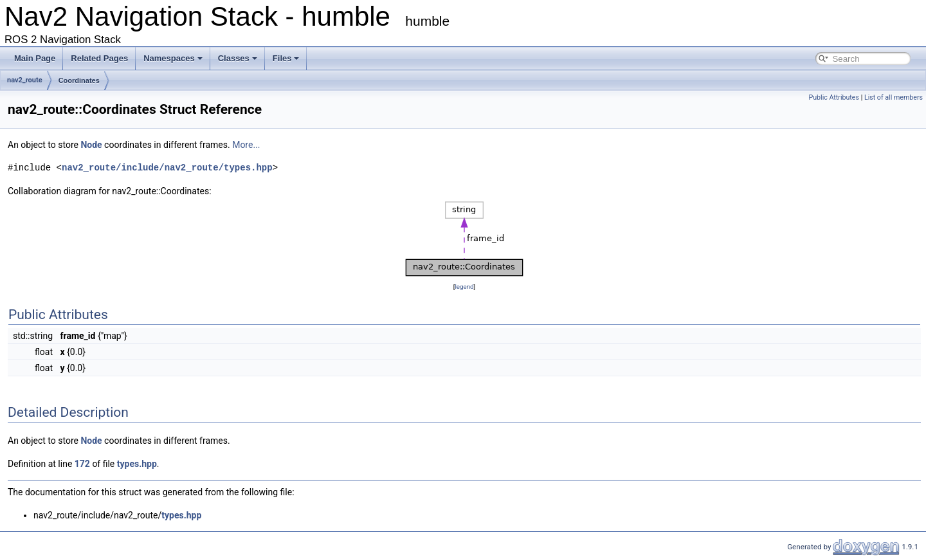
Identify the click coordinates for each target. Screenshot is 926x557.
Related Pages (99, 58)
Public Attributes (833, 97)
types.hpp (137, 464)
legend (464, 286)
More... (246, 145)
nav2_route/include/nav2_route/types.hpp (167, 167)
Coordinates (79, 80)
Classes (237, 58)
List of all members (893, 97)
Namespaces (173, 58)
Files (286, 58)
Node (91, 145)
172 (82, 464)
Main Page (34, 58)
